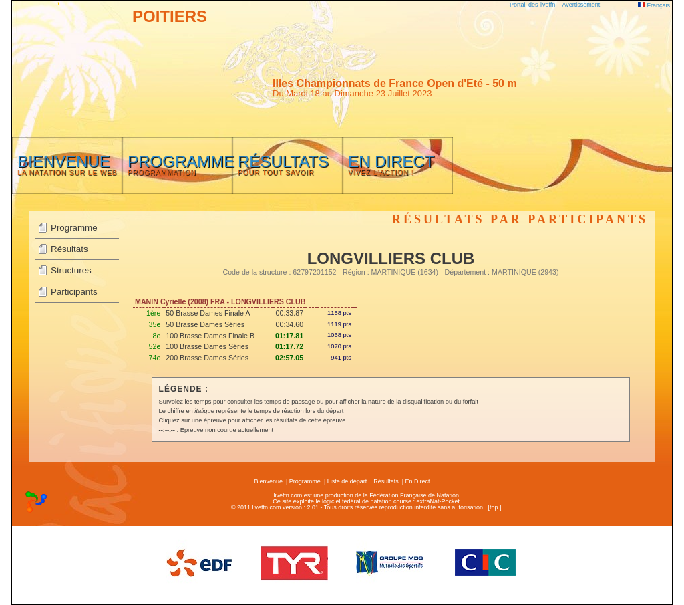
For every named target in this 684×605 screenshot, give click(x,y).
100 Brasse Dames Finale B (210, 336)
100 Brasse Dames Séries (207, 346)
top (494, 507)
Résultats (69, 249)
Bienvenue (268, 481)
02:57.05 (289, 358)
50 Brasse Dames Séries (205, 324)
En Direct (417, 481)
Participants (74, 292)
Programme (74, 228)
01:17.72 (289, 346)
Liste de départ (347, 481)
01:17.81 (289, 336)
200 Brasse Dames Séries (207, 358)
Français (654, 5)
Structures (71, 270)
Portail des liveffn (532, 4)
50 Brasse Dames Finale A (208, 313)
